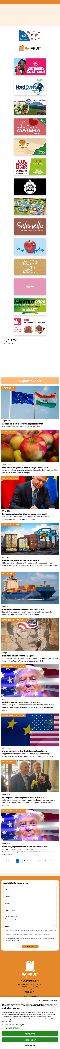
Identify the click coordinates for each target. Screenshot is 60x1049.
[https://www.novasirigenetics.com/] (30, 35)
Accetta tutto (30, 1034)
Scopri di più (8, 343)
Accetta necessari (30, 1040)
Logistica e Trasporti (11, 525)
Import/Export (8, 388)
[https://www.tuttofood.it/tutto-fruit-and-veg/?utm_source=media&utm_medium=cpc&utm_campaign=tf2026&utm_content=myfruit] (30, 168)
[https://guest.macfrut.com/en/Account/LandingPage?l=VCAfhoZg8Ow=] (30, 308)
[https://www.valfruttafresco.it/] (30, 148)
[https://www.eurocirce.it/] (30, 108)
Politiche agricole (10, 478)
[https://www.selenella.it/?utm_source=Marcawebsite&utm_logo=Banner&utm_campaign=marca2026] (30, 228)
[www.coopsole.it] (30, 328)
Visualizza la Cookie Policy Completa (13, 1025)
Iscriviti (30, 946)
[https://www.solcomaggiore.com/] (30, 268)
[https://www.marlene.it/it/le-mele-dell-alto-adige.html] (30, 248)
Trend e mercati (8, 432)
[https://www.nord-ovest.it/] (30, 88)
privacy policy (14, 940)
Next (50, 861)
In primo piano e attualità (13, 620)
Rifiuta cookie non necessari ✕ (47, 1001)
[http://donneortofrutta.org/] (30, 288)
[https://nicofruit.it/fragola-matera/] (30, 128)
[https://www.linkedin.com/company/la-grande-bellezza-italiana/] (30, 188)
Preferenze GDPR (30, 1046)
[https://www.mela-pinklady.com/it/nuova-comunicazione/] (30, 68)
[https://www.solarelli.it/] (30, 208)
